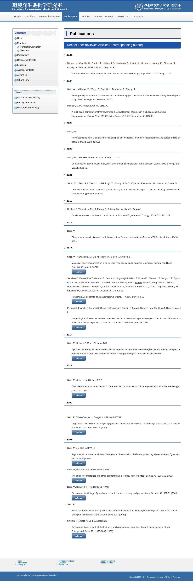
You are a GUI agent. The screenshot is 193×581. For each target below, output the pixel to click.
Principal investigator (30, 47)
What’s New (23, 80)
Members (29, 16)
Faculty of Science (26, 102)
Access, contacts (104, 16)
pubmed (78, 327)
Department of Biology (28, 107)
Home (17, 16)
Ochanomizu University (28, 97)
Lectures (86, 16)
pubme (79, 272)
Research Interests (49, 16)
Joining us (123, 16)
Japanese (137, 16)
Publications (70, 16)
